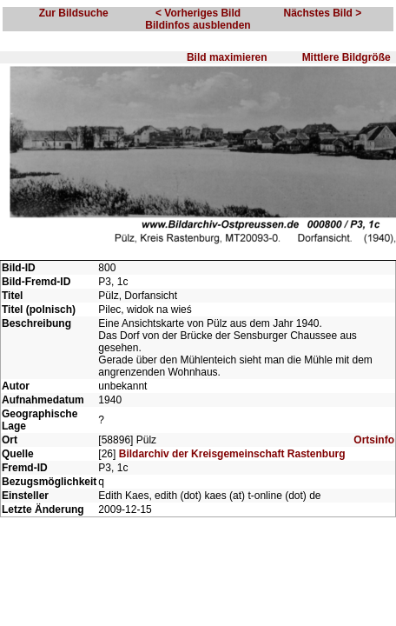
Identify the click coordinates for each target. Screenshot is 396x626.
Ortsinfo (373, 474)
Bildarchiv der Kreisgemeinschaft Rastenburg (232, 488)
